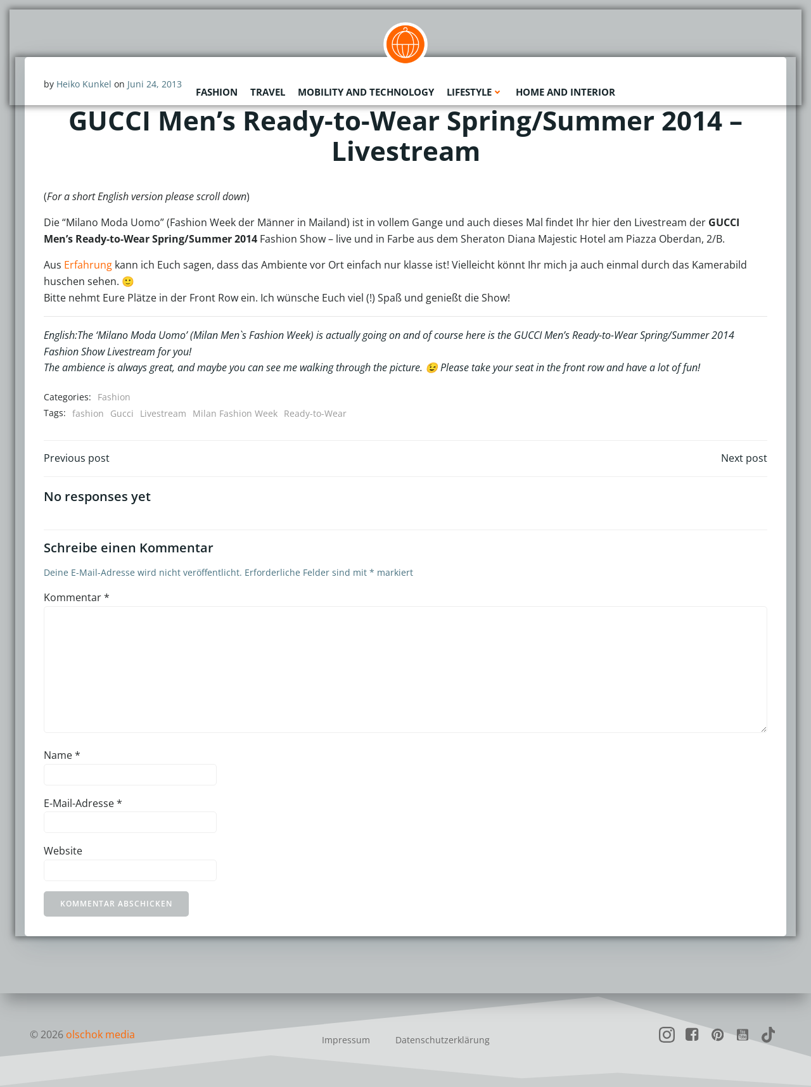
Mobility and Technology (366, 92)
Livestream (163, 413)
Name (62, 755)
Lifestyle (475, 92)
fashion (88, 413)
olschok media (100, 1034)
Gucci (122, 413)
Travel (267, 92)
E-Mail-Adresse (83, 803)
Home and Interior (565, 92)
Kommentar (77, 597)
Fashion (217, 92)
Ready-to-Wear (315, 413)
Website (63, 851)
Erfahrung (88, 265)
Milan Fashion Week (235, 413)
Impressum (346, 1040)
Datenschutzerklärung (442, 1040)
